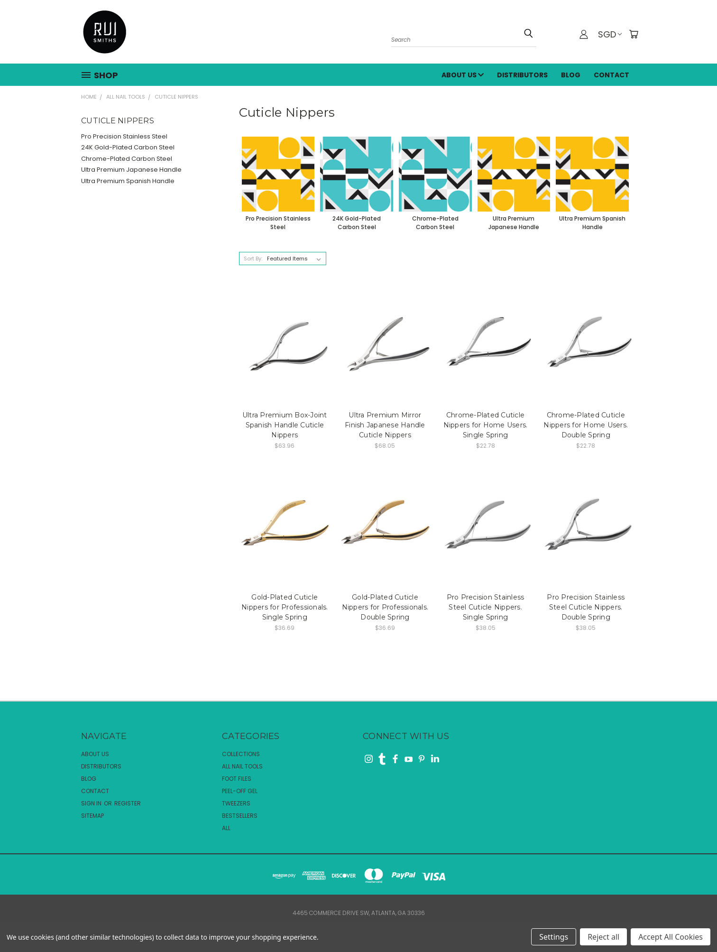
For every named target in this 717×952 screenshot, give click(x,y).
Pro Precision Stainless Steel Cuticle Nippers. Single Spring (485, 607)
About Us (462, 75)
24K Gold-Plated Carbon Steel (128, 147)
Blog (570, 75)
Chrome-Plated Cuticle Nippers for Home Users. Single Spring (485, 425)
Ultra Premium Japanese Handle (131, 169)
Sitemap (92, 816)
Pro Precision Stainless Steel (124, 136)
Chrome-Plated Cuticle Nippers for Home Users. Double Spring (585, 425)
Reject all (603, 937)
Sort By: (253, 258)
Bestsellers (239, 816)
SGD (610, 34)
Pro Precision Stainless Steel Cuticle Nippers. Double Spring (586, 607)
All (226, 828)
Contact (611, 75)
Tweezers (236, 803)
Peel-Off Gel (239, 791)
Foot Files (236, 779)
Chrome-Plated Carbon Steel (126, 158)
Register (127, 803)
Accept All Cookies (670, 937)
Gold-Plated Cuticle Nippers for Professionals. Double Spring (385, 607)
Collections (241, 754)
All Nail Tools (242, 766)
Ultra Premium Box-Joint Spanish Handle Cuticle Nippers (284, 425)
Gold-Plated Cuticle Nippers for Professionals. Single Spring (284, 607)
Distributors (522, 75)
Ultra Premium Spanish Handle (128, 180)
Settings (553, 937)
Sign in (92, 803)
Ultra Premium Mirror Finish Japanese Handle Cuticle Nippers (385, 425)
